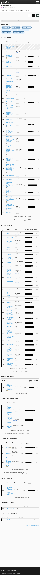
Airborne (8, 212)
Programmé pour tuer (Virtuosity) (9, 191)
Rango (8, 453)
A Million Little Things (9, 258)
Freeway (8, 179)
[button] (35, 520)
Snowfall (8, 266)
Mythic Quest (8, 246)
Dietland (8, 262)
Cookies (14, 573)
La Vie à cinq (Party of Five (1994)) (9, 359)
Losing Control (10, 98)
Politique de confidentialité (6, 573)
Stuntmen (8, 119)
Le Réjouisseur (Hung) (9, 294)
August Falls (9, 71)
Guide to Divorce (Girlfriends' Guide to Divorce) (9, 272)
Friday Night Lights (9, 307)
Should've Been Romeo (9, 93)
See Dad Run (9, 281)
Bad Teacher (9, 102)
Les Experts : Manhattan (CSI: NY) (10, 318)
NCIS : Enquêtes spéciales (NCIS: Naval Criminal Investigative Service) (10, 334)
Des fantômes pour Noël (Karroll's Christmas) (9, 387)
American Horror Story (9, 285)
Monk (7, 340)
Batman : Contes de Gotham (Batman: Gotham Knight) (8, 461)
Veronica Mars (8, 327)
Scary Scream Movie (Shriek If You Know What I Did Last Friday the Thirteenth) (10, 167)
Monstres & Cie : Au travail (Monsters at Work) (9, 420)
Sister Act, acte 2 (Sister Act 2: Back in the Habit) (10, 206)
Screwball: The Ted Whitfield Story (10, 107)
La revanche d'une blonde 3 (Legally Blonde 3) (10, 46)
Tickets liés (36, 525)
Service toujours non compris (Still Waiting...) (9, 112)
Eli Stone (8, 302)
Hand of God (9, 277)
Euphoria (8, 254)
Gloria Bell (9, 66)
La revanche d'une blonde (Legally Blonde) (9, 158)
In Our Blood (9, 52)
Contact (18, 573)
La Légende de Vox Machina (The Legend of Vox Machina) (9, 410)
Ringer (8, 289)
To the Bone (9, 75)
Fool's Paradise (8, 62)
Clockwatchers (10, 175)
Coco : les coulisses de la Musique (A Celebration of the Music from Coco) (9, 490)
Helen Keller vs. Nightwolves (9, 80)
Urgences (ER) (9, 355)
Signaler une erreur (30, 525)
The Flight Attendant (9, 250)
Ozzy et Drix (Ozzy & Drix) (9, 426)
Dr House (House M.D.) (9, 323)
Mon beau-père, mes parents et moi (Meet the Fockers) (10, 139)
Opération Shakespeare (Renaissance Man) (10, 198)
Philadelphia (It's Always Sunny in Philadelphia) (9, 312)
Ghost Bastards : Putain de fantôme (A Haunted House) (9, 87)
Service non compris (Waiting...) (9, 124)
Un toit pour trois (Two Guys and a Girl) (9, 349)
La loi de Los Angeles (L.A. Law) (9, 364)
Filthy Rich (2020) (9, 242)
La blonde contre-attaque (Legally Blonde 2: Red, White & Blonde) (10, 149)
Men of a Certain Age (9, 298)
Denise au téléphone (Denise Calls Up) (9, 184)
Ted (7, 233)
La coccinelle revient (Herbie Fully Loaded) (9, 130)
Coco (7, 447)
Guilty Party (9, 237)
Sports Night (9, 344)
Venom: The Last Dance (9, 56)
